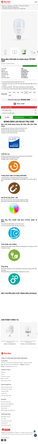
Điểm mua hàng (4, 378)
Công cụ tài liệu (4, 391)
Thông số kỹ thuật (19, 117)
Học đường (3, 418)
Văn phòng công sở (6, 425)
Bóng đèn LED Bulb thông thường (11, 7)
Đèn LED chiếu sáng (6, 401)
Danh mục (9, 5)
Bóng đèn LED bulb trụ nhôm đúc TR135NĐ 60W (28, 341)
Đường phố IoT (4, 423)
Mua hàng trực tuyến (6, 380)
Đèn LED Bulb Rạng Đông (10, 124)
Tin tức (2, 374)
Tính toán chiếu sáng (6, 395)
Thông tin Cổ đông (5, 376)
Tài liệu (31, 117)
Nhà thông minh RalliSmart (7, 404)
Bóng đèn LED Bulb (24, 5)
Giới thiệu (3, 372)
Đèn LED (16, 5)
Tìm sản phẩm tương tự (30, 66)
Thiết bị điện (4, 408)
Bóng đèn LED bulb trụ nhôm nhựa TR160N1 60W (10, 341)
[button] (37, 334)
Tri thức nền (4, 393)
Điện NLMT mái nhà (5, 416)
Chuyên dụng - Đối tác (6, 389)
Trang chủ (3, 5)
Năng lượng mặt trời (5, 406)
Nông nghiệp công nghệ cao (8, 410)
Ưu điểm (7, 117)
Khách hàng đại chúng (6, 387)
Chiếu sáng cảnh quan (6, 420)
